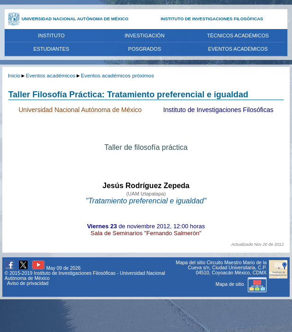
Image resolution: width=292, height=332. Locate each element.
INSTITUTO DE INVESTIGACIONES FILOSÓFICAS (212, 18)
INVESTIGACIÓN (145, 35)
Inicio (14, 75)
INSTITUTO (51, 35)
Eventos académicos (51, 75)
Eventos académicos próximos (117, 75)
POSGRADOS (144, 49)
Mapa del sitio (190, 262)
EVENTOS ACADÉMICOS (238, 49)
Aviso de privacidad (27, 283)
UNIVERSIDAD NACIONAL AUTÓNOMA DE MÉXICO (75, 18)
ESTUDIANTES (51, 49)
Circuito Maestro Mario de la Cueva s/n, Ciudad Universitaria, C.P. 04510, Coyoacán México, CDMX (227, 267)
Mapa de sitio (241, 284)
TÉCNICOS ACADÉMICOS (238, 35)
